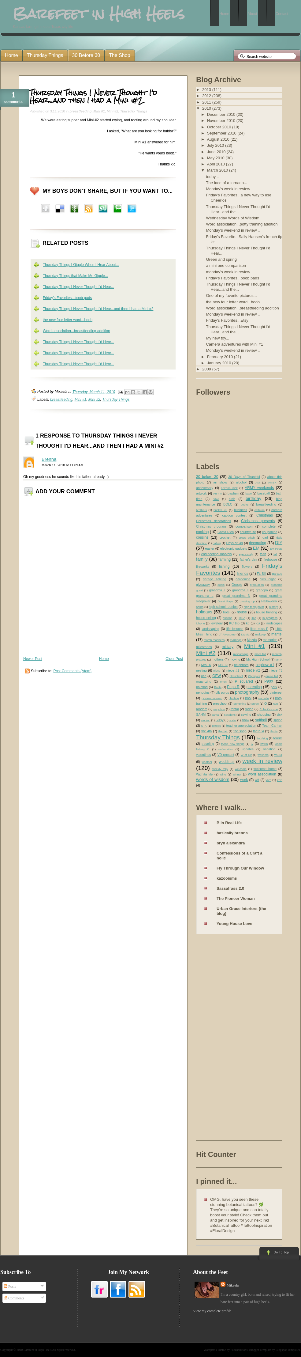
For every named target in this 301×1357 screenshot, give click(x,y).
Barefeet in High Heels (38, 1349)
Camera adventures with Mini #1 (234, 344)
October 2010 (219, 127)
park (274, 687)
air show (220, 482)
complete (269, 526)
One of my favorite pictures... (231, 295)
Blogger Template (260, 1349)
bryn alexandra (231, 843)
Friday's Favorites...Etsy (227, 320)
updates (247, 749)
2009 (207, 369)
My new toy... (217, 338)
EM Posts (276, 548)
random (201, 709)
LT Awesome (227, 634)
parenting (254, 687)
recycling (219, 709)
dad (265, 537)
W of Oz (246, 754)
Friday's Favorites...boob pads (67, 298)
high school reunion (223, 606)
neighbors (241, 665)
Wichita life (204, 774)
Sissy (220, 720)
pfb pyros (222, 692)
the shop (239, 731)
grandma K (240, 590)
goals (221, 584)
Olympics (254, 676)
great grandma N (236, 595)
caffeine (260, 510)
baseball (263, 493)
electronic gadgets (233, 548)
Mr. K (279, 659)
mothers (218, 659)
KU (258, 623)
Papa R (233, 687)
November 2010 (221, 120)
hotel (226, 612)
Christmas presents (258, 521)
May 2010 (216, 158)
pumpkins (239, 703)
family (202, 559)
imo (253, 618)
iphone (200, 623)
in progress (269, 618)
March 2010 (218, 170)
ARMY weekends (259, 488)
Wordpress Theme (215, 1349)
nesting (201, 670)
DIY (278, 542)
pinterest (276, 692)
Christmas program (211, 526)
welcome (241, 769)
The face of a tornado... (226, 182)
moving (234, 659)
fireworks (202, 566)
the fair (223, 731)
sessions (230, 714)
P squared (244, 681)
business (240, 510)
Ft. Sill (261, 573)
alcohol (241, 482)
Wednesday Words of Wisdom (232, 218)
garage (277, 573)
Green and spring (221, 259)
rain (275, 703)
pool (248, 698)
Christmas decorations (213, 521)
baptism (233, 493)
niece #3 (275, 670)
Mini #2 (112, 111)
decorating (257, 543)
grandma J (217, 590)
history (273, 606)
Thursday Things (133, 111)
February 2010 (220, 356)
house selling (206, 618)
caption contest (234, 515)
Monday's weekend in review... (233, 230)
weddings (227, 762)
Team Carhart (272, 725)
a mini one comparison (226, 265)
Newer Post (32, 659)
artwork (201, 493)
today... (212, 176)
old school (236, 676)
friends (242, 573)
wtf (257, 780)
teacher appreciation (241, 725)
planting (234, 698)
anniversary (204, 488)
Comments (14, 1298)
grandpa (262, 590)
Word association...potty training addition (241, 224)
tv (252, 743)
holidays (204, 611)
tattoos (216, 725)
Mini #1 (99, 111)
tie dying (262, 738)
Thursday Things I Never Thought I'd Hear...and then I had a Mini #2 (93, 96)
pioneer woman (212, 698)
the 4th (206, 731)
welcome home (265, 769)
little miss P (260, 629)
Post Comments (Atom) (72, 671)
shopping (264, 714)
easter (209, 548)
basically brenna (232, 833)
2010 (207, 108)
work (244, 780)
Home (104, 659)
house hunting (266, 612)
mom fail (260, 654)
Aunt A (217, 493)
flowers (247, 566)
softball (261, 720)
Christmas (264, 515)
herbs (199, 606)
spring (277, 720)
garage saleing (214, 579)
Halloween (269, 601)
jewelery (217, 623)
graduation (257, 584)
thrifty (273, 731)
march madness (214, 640)
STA (203, 725)
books (245, 504)
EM (256, 548)
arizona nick (229, 488)
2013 (207, 89)
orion (223, 681)
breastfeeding (80, 111)
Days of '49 (234, 543)
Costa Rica (225, 532)
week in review (262, 761)
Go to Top (278, 1254)
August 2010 (219, 139)
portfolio (263, 698)
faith (263, 554)
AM (257, 482)
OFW (216, 676)
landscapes (274, 623)
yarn (268, 780)
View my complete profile (212, 1311)
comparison (244, 526)
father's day (248, 559)
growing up (247, 601)
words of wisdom (212, 779)
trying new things (232, 743)
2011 (207, 102)
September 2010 (222, 133)
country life (248, 532)
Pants (217, 687)
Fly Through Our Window (240, 868)
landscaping (210, 629)
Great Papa (225, 601)
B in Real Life (229, 823)
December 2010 (221, 114)
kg (247, 623)
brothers (201, 510)
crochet (225, 537)
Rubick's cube (268, 709)
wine (223, 774)
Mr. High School (257, 659)
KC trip (234, 623)
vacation (269, 749)
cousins (202, 537)
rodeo (249, 709)
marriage (236, 640)
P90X (268, 681)
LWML (245, 634)
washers (263, 754)
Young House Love (234, 923)
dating (217, 543)
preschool (220, 703)
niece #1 (232, 670)
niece (217, 670)
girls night (268, 579)
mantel (276, 634)
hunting (227, 618)
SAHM (201, 714)
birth (232, 499)
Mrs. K (206, 665)
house (242, 612)
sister (232, 720)
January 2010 (219, 363)
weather (207, 762)
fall (275, 554)
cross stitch (247, 537)
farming (224, 559)
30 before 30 (207, 477)
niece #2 (253, 670)
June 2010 (217, 152)
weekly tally (220, 769)
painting (202, 687)
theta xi (258, 731)
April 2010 (216, 164)
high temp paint (253, 606)
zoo (279, 780)
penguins (203, 692)
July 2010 (216, 145)
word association (262, 774)
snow (245, 720)
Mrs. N (223, 665)
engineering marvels (216, 554)
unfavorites (225, 749)
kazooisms (227, 878)
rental (235, 709)
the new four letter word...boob (67, 320)
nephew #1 (265, 665)
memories (270, 640)
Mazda (252, 640)
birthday (253, 498)
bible (216, 499)
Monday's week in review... (229, 189)
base (248, 493)
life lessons (234, 629)
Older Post (174, 659)
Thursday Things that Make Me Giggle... (75, 276)
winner (237, 774)
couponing (269, 532)
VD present (225, 754)
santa (215, 714)
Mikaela (233, 1285)
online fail (272, 676)
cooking (202, 532)
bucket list (220, 510)
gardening (243, 579)
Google (237, 584)
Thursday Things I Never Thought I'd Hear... (78, 287)
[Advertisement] (220, 1041)
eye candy (246, 554)
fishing (224, 566)
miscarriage (240, 654)
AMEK (272, 482)
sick (279, 714)
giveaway (203, 584)
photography (247, 692)
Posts (10, 1286)
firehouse (270, 559)
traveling (208, 743)
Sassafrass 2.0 (230, 888)
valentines (203, 754)
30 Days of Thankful (244, 477)
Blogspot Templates (288, 1349)
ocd (203, 676)
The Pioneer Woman (236, 898)
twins (264, 743)
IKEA (242, 618)
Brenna (49, 459)
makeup (260, 634)
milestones (204, 647)
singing (205, 720)
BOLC (227, 504)
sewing (246, 714)
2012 (207, 95)
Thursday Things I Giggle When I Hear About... (81, 265)
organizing (203, 681)
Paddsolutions (238, 1349)
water (278, 754)
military (227, 647)
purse (255, 703)
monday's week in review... (229, 272)
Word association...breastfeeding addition (76, 331)
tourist (277, 738)
